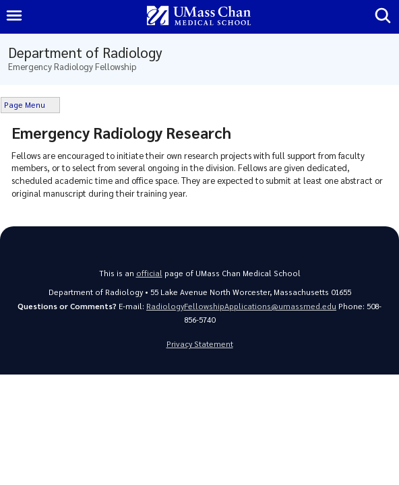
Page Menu (24, 105)
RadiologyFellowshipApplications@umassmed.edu (241, 306)
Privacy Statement (199, 344)
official (149, 273)
